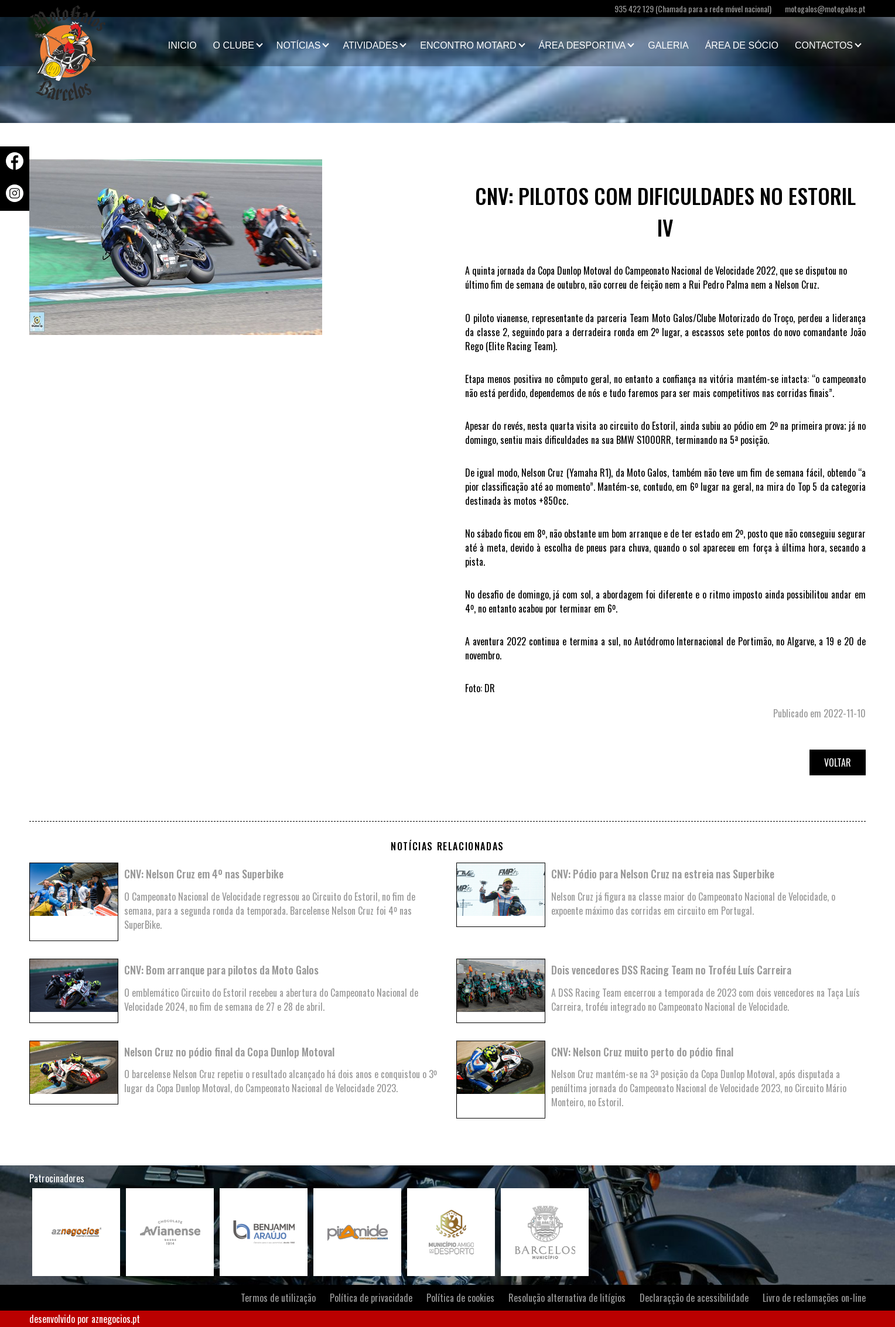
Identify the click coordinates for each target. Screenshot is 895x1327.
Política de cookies (460, 1298)
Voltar (837, 762)
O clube (233, 45)
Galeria (668, 45)
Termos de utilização (278, 1298)
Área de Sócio (741, 45)
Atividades (370, 45)
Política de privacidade (371, 1298)
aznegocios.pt (115, 1319)
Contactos (824, 45)
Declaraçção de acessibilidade (694, 1298)
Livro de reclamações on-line (814, 1298)
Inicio (182, 45)
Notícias (298, 45)
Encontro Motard (468, 45)
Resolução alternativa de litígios (567, 1298)
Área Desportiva (582, 45)
